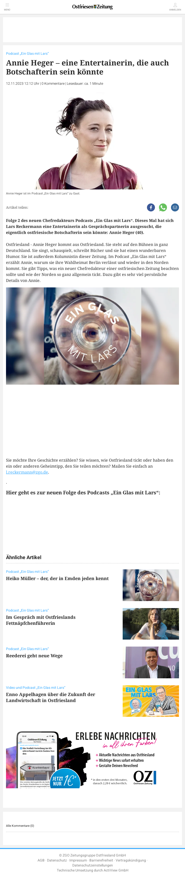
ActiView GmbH (116, 870)
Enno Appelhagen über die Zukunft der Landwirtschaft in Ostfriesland (50, 697)
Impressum (78, 860)
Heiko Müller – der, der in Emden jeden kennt (57, 578)
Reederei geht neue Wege (34, 656)
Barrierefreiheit (101, 860)
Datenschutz (57, 860)
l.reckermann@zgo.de (27, 472)
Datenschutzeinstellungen (92, 865)
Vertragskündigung (131, 860)
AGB (41, 860)
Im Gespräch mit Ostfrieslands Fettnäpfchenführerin (41, 620)
